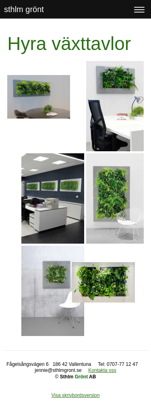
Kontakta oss (102, 370)
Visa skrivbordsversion (76, 395)
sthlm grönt (24, 9)
